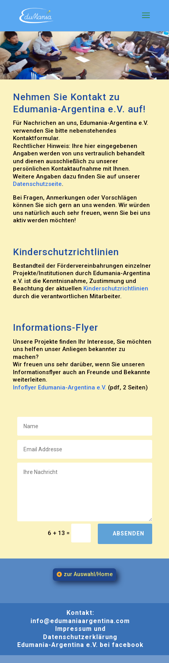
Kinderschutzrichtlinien (115, 288)
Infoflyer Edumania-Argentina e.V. (59, 387)
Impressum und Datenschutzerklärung (80, 633)
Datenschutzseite (37, 183)
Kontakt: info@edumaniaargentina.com (80, 617)
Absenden (128, 533)
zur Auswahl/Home (88, 574)
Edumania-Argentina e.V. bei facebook (80, 645)
